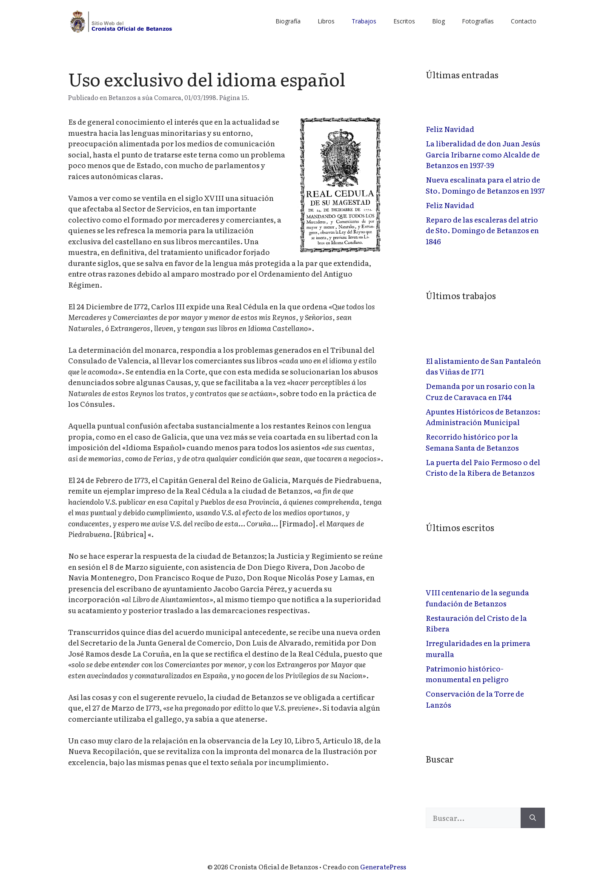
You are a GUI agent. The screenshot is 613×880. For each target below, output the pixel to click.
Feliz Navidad (450, 128)
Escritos (404, 21)
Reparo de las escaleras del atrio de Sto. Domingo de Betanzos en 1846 (482, 230)
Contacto (523, 21)
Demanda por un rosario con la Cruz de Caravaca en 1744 (480, 391)
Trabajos (364, 21)
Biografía (288, 21)
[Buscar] (533, 818)
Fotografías (478, 21)
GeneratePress (383, 866)
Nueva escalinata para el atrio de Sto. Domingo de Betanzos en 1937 (485, 185)
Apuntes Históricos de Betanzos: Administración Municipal (483, 417)
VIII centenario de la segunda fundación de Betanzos (477, 598)
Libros (326, 21)
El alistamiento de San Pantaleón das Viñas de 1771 (483, 366)
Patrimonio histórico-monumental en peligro (467, 674)
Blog (438, 21)
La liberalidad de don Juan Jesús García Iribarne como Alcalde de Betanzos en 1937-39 (483, 154)
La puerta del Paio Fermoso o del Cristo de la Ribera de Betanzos (483, 467)
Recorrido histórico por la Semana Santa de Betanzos (472, 442)
